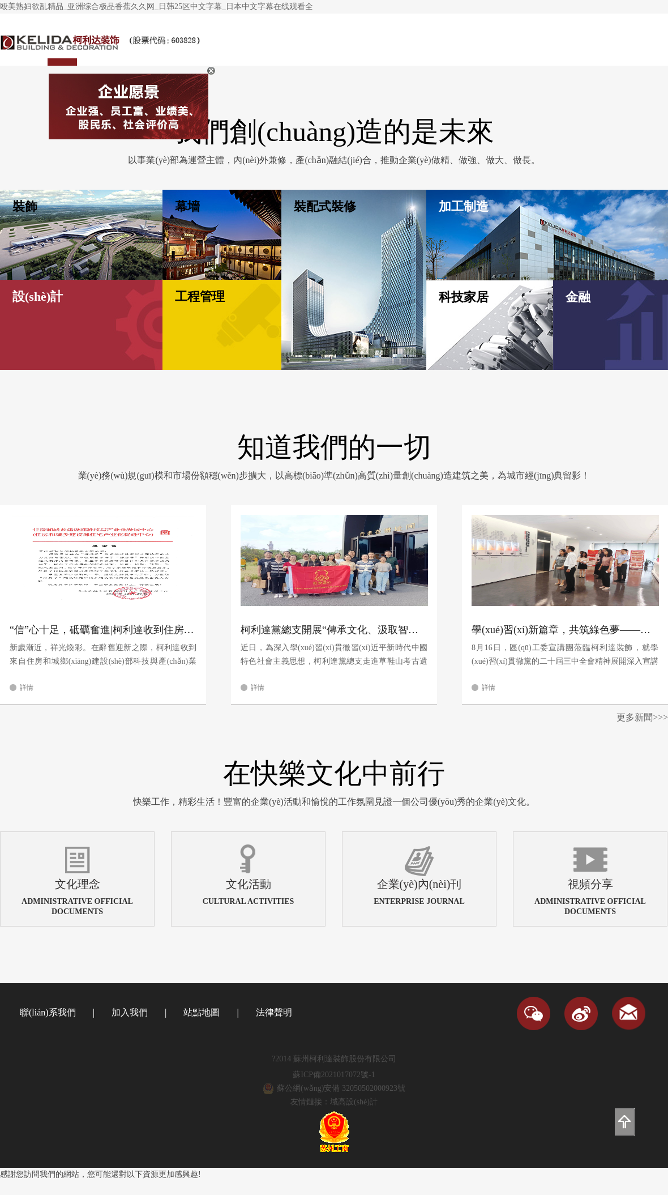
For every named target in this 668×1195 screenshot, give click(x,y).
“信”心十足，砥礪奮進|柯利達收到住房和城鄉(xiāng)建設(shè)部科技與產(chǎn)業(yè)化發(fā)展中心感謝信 (103, 629)
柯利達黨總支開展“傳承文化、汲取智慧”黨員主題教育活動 (334, 629)
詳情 (26, 688)
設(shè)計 (37, 296)
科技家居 (464, 297)
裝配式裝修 (325, 206)
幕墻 (187, 206)
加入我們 (130, 1012)
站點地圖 (201, 1012)
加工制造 (464, 206)
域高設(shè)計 (354, 1102)
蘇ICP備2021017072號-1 (334, 1074)
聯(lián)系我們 (48, 1012)
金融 (578, 297)
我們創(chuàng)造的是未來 (334, 131)
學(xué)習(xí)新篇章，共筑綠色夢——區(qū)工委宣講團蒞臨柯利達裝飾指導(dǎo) (565, 629)
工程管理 (200, 296)
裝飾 (24, 206)
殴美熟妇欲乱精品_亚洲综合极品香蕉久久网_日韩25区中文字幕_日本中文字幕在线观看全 (156, 6)
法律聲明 (274, 1012)
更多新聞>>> (642, 717)
